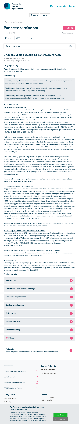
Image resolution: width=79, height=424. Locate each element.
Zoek (34, 15)
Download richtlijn (24, 38)
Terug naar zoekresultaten (13, 22)
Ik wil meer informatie (38, 420)
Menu (44, 15)
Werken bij (7, 402)
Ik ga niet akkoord (60, 419)
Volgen (69, 28)
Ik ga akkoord (60, 415)
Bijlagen (9, 38)
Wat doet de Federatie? (49, 373)
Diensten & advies (10, 398)
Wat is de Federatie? (48, 370)
